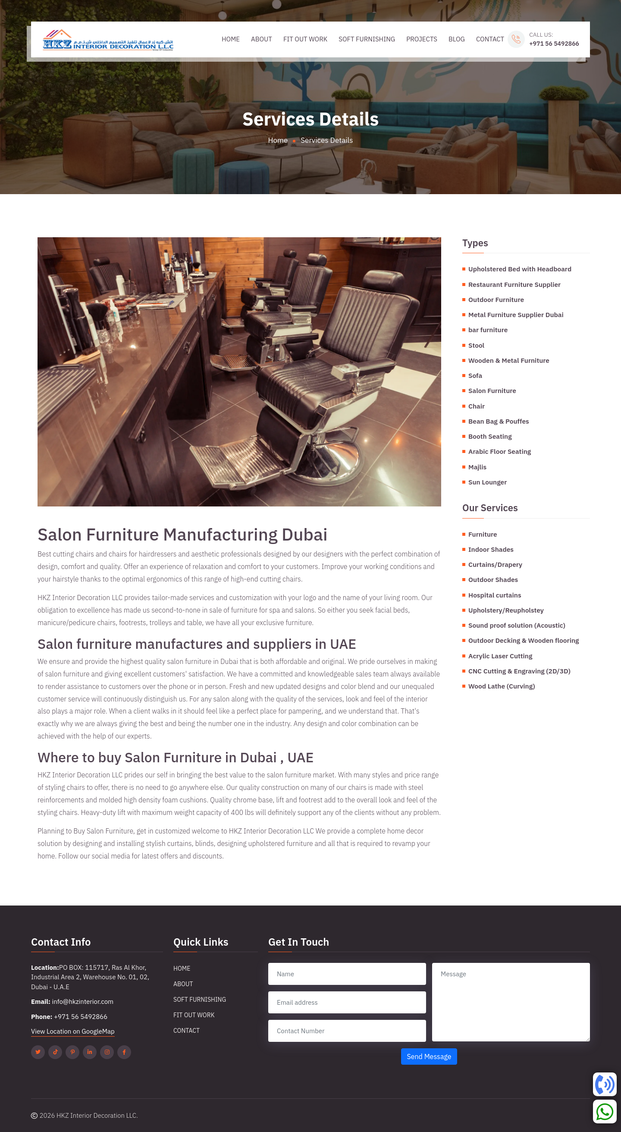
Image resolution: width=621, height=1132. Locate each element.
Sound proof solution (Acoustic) (516, 625)
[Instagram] (107, 1052)
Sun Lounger (487, 482)
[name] (347, 974)
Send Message (429, 1056)
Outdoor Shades (493, 579)
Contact (490, 39)
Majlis (477, 466)
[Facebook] (124, 1052)
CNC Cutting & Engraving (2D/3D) (519, 671)
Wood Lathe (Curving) (501, 686)
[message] (511, 1002)
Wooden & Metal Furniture (508, 360)
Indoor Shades (491, 549)
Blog (456, 39)
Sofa (475, 375)
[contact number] (347, 1031)
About (261, 39)
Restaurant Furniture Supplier (514, 284)
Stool (476, 345)
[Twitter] (38, 1052)
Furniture (482, 534)
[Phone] (605, 1084)
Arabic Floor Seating (499, 451)
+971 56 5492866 (554, 43)
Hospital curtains (494, 595)
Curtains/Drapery (495, 564)
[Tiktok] (55, 1052)
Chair (476, 406)
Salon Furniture (492, 390)
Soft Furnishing (367, 39)
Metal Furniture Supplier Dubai (516, 314)
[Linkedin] (90, 1052)
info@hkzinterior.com (82, 1001)
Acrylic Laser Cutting (500, 655)
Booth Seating (490, 436)
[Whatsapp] (605, 1111)
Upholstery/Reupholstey (506, 610)
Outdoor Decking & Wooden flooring (523, 640)
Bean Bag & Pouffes (498, 421)
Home (231, 39)
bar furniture (488, 329)
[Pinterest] (72, 1052)
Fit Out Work (305, 39)
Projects (421, 39)
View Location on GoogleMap (73, 1031)
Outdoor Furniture (496, 299)
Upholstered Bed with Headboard (519, 268)
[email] (347, 1002)
